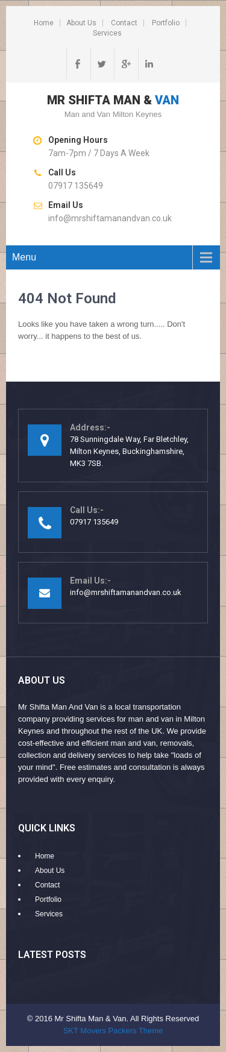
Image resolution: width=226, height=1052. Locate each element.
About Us (81, 23)
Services (107, 33)
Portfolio (166, 23)
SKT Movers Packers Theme (113, 1030)
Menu (24, 257)
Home (44, 23)
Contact (124, 23)
